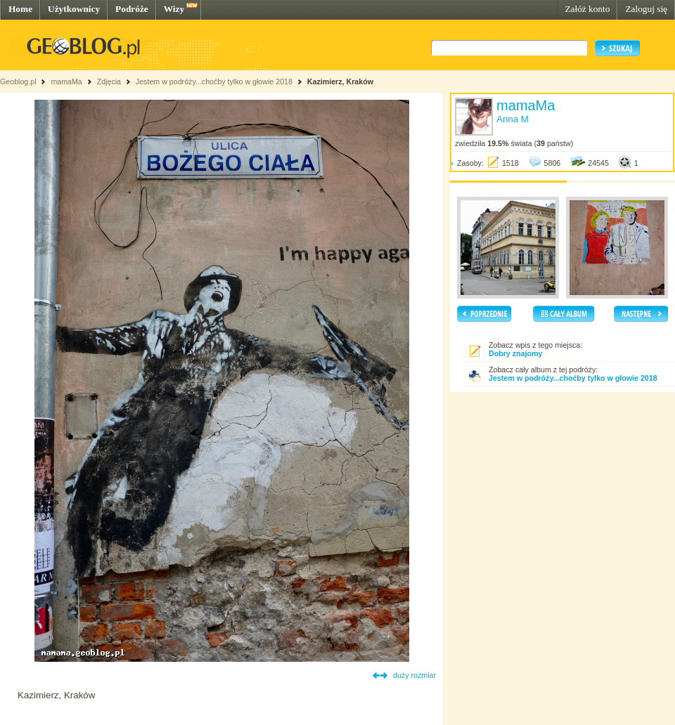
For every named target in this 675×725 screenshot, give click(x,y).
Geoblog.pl (18, 81)
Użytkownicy (74, 9)
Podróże (131, 9)
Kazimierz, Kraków (340, 81)
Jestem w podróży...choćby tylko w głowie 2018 (214, 81)
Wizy (174, 9)
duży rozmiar (414, 675)
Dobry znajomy (515, 353)
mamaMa (66, 81)
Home (20, 9)
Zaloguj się (646, 9)
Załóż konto (587, 9)
